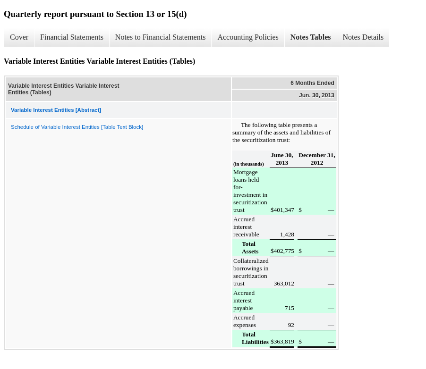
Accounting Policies (247, 37)
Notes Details (363, 37)
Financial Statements (71, 37)
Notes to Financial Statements (160, 37)
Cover (19, 37)
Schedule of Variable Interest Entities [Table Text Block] (77, 127)
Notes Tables (310, 37)
